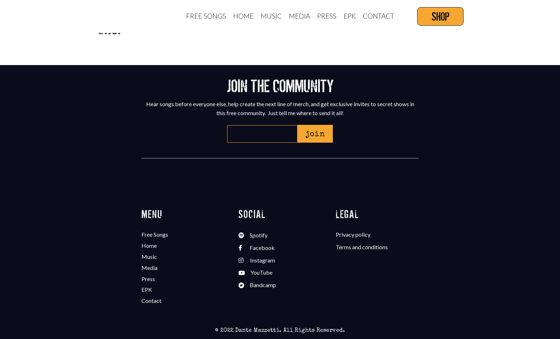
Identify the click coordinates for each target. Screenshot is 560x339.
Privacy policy (353, 234)
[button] (315, 134)
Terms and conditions (362, 247)
